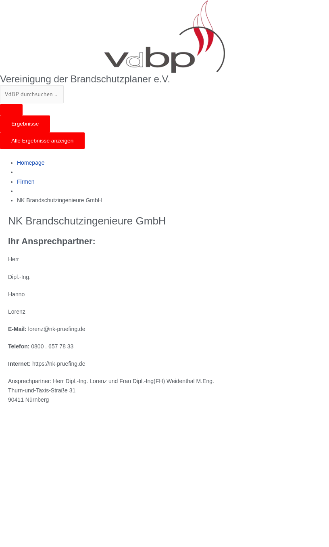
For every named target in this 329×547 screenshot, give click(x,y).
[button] (164, 153)
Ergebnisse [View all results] (25, 124)
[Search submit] (11, 109)
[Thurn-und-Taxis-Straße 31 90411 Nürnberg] (68, 475)
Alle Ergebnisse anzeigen (42, 141)
